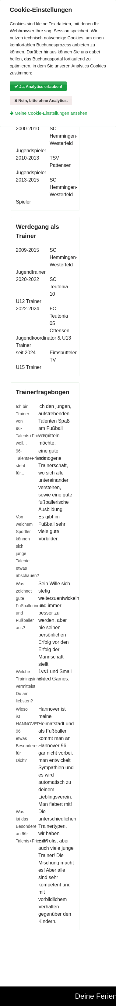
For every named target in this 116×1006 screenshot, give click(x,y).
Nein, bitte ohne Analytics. (41, 100)
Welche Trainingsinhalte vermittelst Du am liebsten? (22, 686)
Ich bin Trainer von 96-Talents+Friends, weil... (22, 424)
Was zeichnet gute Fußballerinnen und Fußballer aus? (22, 605)
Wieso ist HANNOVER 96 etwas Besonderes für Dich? (22, 735)
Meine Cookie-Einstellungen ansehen (48, 113)
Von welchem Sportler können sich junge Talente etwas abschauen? (22, 546)
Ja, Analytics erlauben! (38, 86)
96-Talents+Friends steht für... (22, 462)
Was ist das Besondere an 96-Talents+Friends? (22, 826)
